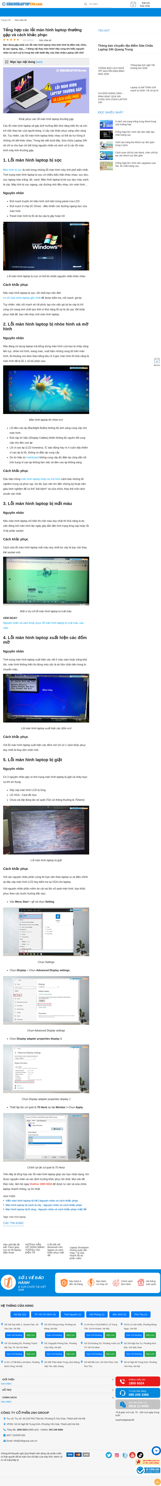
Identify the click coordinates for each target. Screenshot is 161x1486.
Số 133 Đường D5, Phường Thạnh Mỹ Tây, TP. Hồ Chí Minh (19, 1344)
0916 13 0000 (139, 1405)
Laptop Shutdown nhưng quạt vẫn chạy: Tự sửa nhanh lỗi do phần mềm (79, 1252)
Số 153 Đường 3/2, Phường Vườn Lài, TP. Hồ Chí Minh (100, 1344)
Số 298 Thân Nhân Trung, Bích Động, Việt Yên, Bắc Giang (60, 1363)
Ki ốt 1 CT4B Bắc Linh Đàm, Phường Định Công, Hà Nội (20, 1363)
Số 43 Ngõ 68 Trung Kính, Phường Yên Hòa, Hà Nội (138, 1363)
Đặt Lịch (31, 1335)
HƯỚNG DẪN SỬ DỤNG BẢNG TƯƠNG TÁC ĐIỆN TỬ (35, 1248)
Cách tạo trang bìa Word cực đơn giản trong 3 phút (134, 143)
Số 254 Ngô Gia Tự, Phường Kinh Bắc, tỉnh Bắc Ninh (138, 1344)
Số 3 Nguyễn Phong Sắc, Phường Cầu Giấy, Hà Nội (59, 1344)
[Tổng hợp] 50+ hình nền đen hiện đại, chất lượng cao (135, 133)
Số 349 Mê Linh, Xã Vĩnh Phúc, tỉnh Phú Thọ (99, 1363)
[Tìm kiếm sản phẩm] (97, 4)
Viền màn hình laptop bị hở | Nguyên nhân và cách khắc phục (42, 1200)
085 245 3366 (139, 1394)
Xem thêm (6, 1383)
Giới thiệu (8, 1379)
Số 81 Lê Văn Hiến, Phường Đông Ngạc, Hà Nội (138, 1326)
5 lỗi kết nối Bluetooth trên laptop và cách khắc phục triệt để (55, 1249)
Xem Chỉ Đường (14, 1335)
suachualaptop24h (125, 1419)
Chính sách (9, 1397)
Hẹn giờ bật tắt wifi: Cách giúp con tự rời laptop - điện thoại (12, 1248)
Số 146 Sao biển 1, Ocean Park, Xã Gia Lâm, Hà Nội (19, 1326)
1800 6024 (136, 1382)
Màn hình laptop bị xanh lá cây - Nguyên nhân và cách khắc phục (44, 1204)
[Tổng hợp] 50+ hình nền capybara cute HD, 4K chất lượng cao (135, 164)
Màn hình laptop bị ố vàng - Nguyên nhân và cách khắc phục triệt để (46, 1209)
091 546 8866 (56, 1429)
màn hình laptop (17, 1216)
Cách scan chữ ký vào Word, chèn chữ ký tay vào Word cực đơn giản (136, 154)
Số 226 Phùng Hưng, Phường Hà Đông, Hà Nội (58, 1326)
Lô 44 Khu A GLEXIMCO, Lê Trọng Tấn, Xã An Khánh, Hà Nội (98, 1326)
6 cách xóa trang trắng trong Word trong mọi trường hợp (135, 123)
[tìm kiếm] (85, 4)
